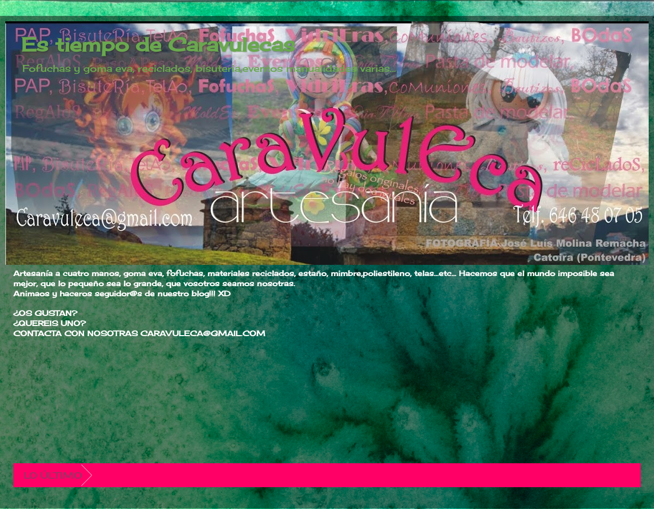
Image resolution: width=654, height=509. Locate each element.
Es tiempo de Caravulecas (158, 44)
